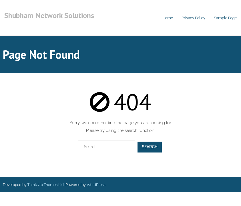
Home (168, 18)
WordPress (96, 185)
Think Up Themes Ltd (45, 185)
